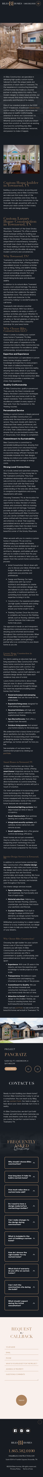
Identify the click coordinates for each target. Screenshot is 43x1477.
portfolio (7, 753)
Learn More (10, 1069)
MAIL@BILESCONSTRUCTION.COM (21, 1456)
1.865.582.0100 (29, 3)
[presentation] (21, 1386)
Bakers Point (34, 108)
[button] (28, 1069)
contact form (15, 1101)
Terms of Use (28, 1469)
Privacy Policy (15, 1469)
